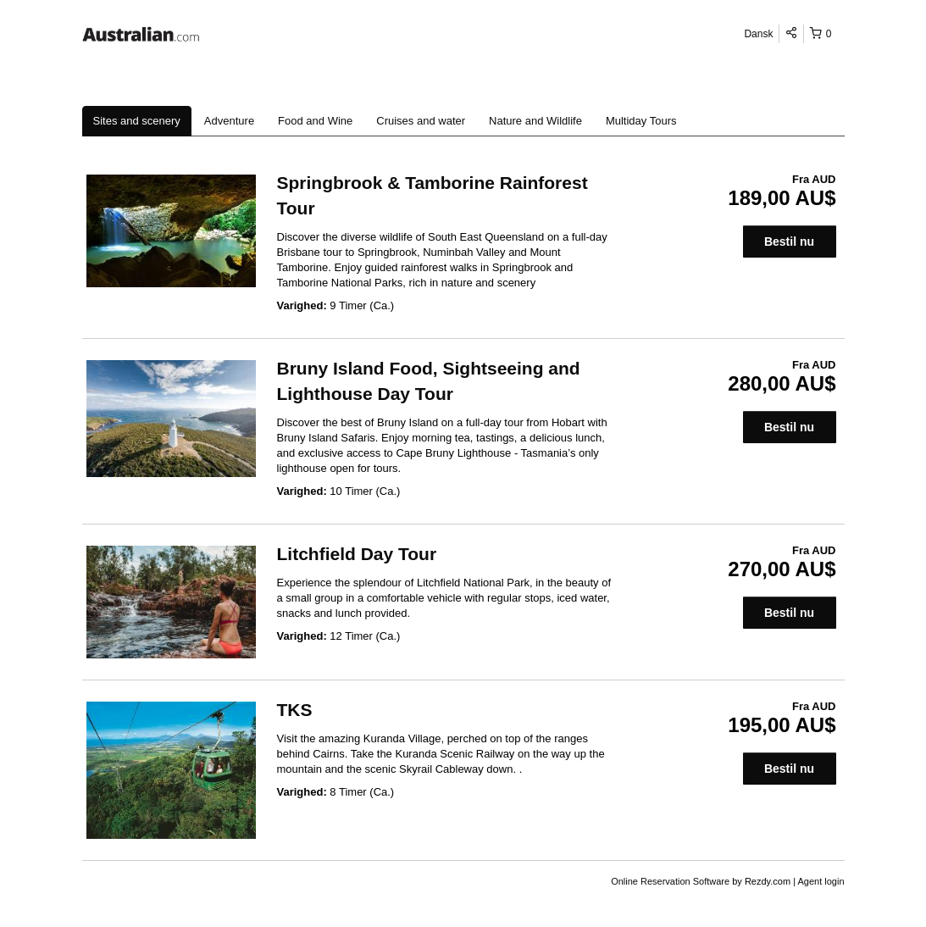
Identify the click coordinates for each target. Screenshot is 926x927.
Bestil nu (789, 241)
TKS (295, 709)
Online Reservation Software (670, 881)
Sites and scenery (136, 120)
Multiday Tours (641, 120)
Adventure (229, 120)
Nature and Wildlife (535, 120)
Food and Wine (315, 120)
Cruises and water (420, 120)
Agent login (820, 881)
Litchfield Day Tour (357, 553)
